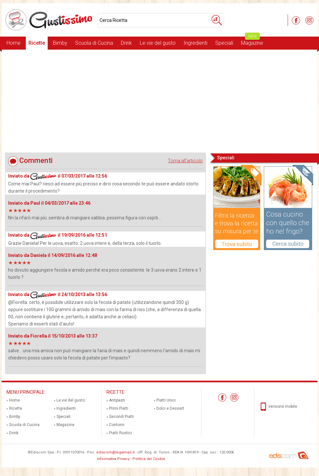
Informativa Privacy (113, 459)
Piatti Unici (166, 400)
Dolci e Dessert (170, 408)
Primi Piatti (118, 408)
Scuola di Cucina (94, 43)
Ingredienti (195, 43)
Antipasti (117, 400)
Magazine (252, 41)
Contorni (116, 424)
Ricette (36, 43)
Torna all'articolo (185, 160)
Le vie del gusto (158, 43)
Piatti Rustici (120, 433)
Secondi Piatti (121, 416)
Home (14, 43)
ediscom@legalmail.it (115, 452)
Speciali (224, 43)
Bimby (60, 43)
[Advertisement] (159, 101)
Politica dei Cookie (149, 459)
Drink (126, 43)
